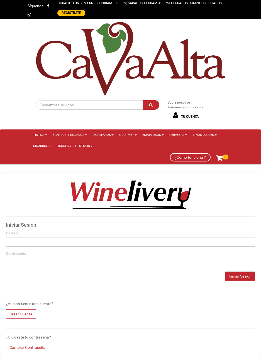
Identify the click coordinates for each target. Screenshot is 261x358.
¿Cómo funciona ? (190, 157)
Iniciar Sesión (240, 276)
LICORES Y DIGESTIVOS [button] (75, 146)
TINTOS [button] (40, 135)
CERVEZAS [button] (178, 135)
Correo (12, 233)
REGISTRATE (71, 13)
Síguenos (35, 6)
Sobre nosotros (179, 102)
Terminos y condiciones (185, 107)
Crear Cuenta (20, 314)
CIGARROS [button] (42, 146)
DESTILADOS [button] (103, 135)
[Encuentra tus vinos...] (89, 105)
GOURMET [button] (128, 135)
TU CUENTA (185, 115)
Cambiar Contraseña (27, 347)
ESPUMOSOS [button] (153, 135)
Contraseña (16, 253)
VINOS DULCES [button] (205, 135)
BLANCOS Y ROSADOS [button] (70, 135)
